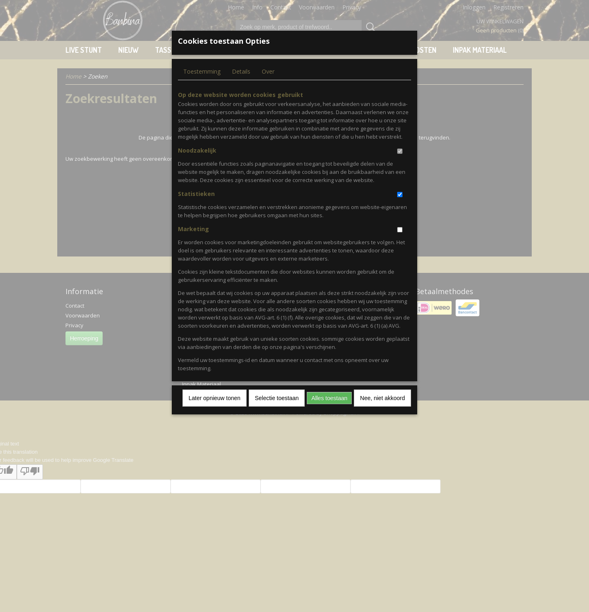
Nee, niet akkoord (382, 398)
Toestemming (201, 71)
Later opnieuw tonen (215, 398)
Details (241, 71)
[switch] (399, 151)
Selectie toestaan (277, 398)
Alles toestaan (329, 398)
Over (268, 71)
